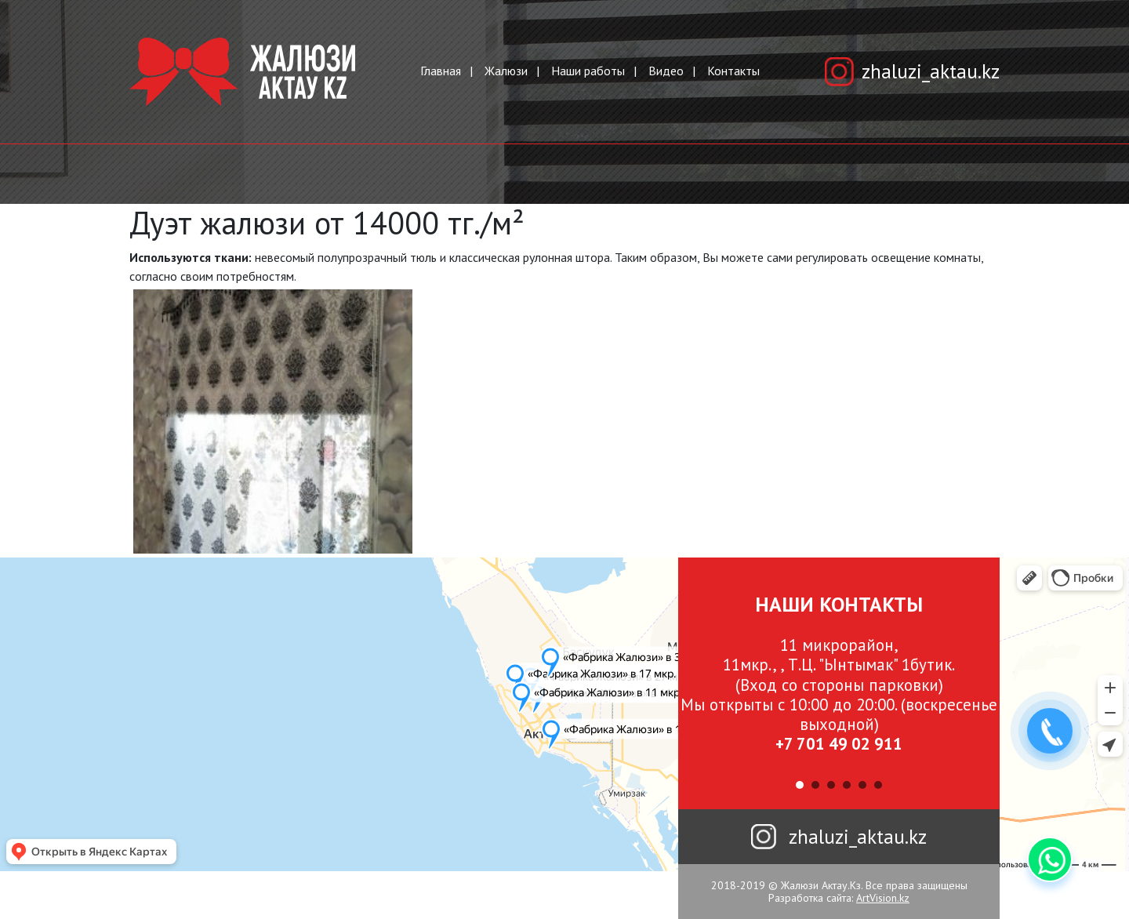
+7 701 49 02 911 (838, 743)
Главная (440, 70)
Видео (666, 70)
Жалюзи (506, 70)
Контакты (733, 70)
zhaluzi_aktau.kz (931, 71)
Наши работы (588, 70)
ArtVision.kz (882, 898)
